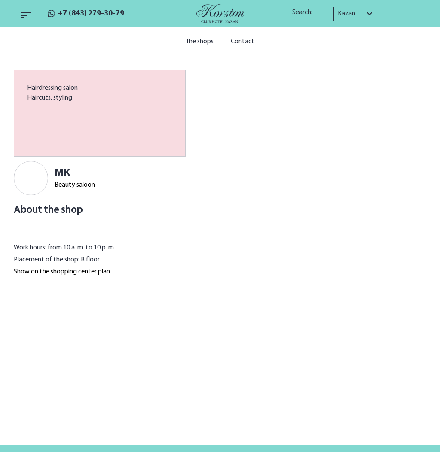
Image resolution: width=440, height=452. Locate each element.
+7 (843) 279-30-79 (91, 13)
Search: (305, 12)
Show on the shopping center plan (62, 271)
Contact (242, 41)
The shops (200, 41)
